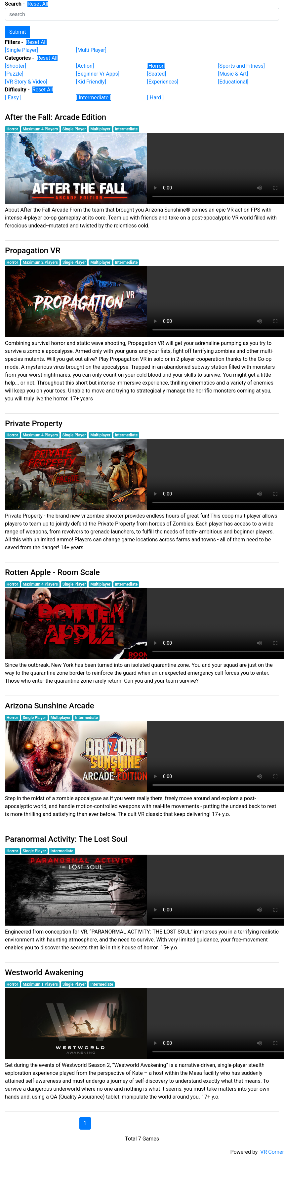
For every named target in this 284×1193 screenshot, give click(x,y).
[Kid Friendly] (91, 82)
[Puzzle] (14, 74)
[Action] (85, 66)
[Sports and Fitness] (241, 66)
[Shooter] (15, 66)
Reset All (37, 4)
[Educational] (233, 82)
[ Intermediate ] (93, 97)
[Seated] (156, 74)
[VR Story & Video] (26, 82)
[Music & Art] (233, 74)
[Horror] (156, 66)
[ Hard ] (155, 97)
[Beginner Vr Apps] (97, 74)
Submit (17, 32)
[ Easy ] (13, 97)
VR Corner (272, 1152)
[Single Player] (21, 50)
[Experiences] (163, 82)
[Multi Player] (91, 50)
